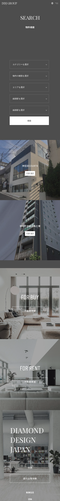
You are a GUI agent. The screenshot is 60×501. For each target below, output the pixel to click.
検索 (29, 120)
